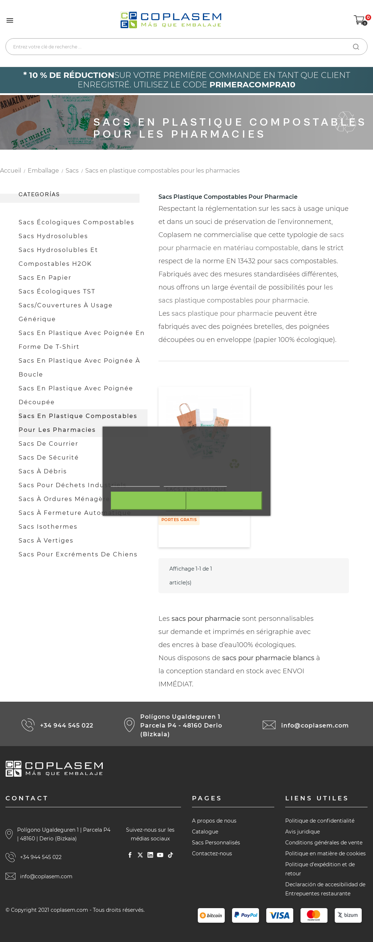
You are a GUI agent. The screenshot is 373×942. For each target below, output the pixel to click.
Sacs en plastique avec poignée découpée (76, 395)
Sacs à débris (43, 471)
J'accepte (225, 500)
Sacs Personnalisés (216, 842)
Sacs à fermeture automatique (75, 512)
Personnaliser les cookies (195, 482)
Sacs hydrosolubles (53, 236)
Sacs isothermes (48, 526)
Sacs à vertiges (46, 540)
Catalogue (205, 831)
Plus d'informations (135, 482)
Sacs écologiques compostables (76, 222)
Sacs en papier (45, 277)
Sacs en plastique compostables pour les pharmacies (78, 423)
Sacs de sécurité (49, 457)
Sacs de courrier (48, 443)
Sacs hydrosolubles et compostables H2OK (58, 257)
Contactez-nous (212, 853)
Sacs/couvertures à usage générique (66, 312)
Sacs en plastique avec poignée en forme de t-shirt (82, 340)
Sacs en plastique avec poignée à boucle (79, 367)
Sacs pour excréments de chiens (78, 554)
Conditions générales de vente (323, 842)
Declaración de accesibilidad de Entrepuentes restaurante (325, 889)
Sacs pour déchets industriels (73, 485)
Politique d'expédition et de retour (320, 869)
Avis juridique (302, 831)
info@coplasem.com (315, 725)
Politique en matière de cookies (325, 853)
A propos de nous (214, 820)
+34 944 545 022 (66, 725)
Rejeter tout (148, 500)
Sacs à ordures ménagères (66, 499)
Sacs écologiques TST (57, 291)
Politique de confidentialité (319, 820)
